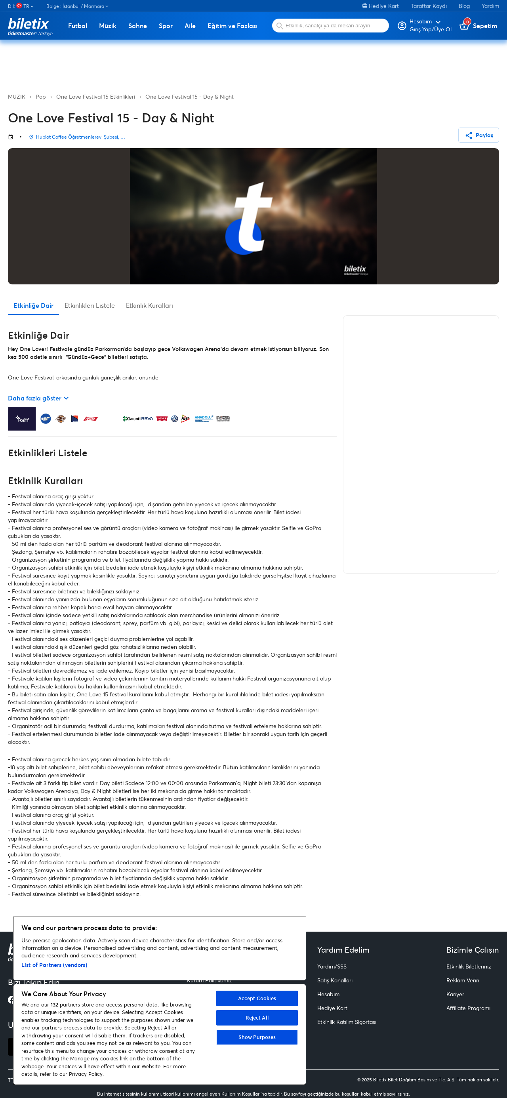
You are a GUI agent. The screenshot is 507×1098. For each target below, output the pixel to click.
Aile (190, 26)
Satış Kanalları (335, 980)
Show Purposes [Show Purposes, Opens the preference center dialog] (257, 1037)
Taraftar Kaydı (429, 6)
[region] (160, 1000)
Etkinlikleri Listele (90, 305)
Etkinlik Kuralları (149, 305)
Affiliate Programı (468, 1008)
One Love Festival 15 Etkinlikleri (95, 96)
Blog (464, 6)
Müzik (107, 26)
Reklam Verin (462, 980)
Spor (166, 26)
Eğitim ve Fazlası (232, 26)
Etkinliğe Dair (33, 305)
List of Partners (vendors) (54, 964)
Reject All (257, 1017)
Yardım (490, 6)
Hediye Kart (380, 6)
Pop (41, 96)
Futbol (77, 26)
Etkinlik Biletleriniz (468, 966)
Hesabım (328, 994)
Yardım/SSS (332, 966)
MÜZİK (16, 96)
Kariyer (455, 994)
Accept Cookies (257, 998)
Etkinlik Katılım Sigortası (346, 1022)
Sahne (137, 26)
